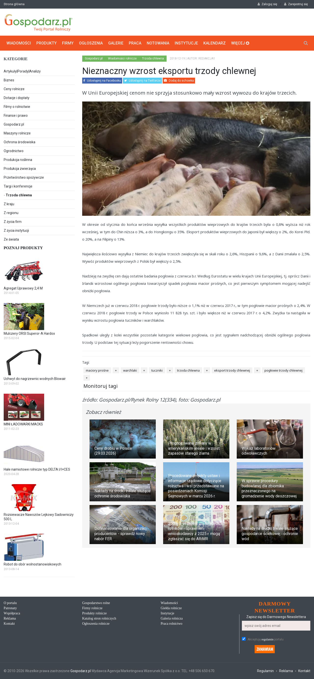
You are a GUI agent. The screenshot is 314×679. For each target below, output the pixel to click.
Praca (135, 43)
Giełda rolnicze (171, 608)
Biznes (9, 80)
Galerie (115, 43)
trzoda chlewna (188, 370)
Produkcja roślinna (18, 160)
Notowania (158, 43)
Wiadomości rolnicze (122, 58)
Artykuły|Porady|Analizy (22, 71)
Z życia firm (13, 222)
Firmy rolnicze (92, 608)
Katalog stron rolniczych (99, 618)
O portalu (10, 603)
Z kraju (9, 204)
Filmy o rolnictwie (17, 107)
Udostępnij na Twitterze (142, 81)
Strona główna (14, 4)
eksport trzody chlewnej (232, 370)
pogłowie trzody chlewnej (283, 370)
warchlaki (130, 370)
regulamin (268, 639)
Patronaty (10, 608)
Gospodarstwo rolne (96, 603)
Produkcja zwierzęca (20, 169)
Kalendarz (214, 43)
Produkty (46, 43)
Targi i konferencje (18, 186)
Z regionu (11, 213)
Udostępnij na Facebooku (102, 81)
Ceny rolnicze (14, 89)
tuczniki (157, 370)
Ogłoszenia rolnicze (96, 623)
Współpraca (12, 613)
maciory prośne (97, 370)
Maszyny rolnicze (17, 133)
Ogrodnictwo (14, 151)
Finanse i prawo (16, 115)
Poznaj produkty (23, 248)
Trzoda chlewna (19, 195)
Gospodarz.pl (14, 124)
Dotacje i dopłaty (16, 98)
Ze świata (11, 239)
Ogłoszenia (91, 43)
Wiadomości (18, 43)
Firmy (68, 43)
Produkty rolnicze (94, 613)
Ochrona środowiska (19, 142)
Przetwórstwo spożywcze (24, 177)
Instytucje (186, 43)
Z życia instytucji (16, 230)
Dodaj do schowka (179, 81)
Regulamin (265, 671)
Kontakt (9, 623)
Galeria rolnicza (172, 618)
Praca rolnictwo (171, 623)
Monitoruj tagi (100, 386)
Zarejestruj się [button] (296, 4)
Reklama (10, 618)
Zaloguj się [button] (267, 4)
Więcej (240, 43)
